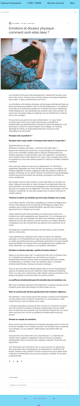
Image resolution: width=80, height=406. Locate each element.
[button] (75, 12)
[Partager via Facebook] (9, 361)
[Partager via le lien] (21, 361)
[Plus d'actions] (68, 23)
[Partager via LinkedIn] (17, 361)
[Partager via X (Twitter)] (13, 361)
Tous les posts (5, 12)
